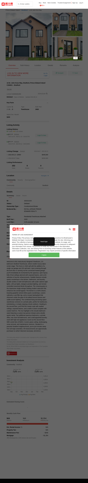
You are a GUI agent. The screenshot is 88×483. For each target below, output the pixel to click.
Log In (81, 3)
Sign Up (75, 3)
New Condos (51, 3)
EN (42, 5)
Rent (44, 3)
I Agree (44, 255)
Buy (40, 3)
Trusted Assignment (64, 3)
